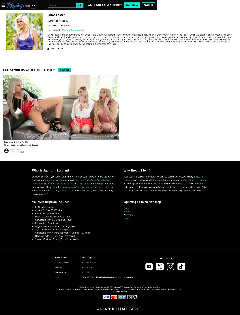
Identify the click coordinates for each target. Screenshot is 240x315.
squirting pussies (69, 187)
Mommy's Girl (15, 149)
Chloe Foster (10, 145)
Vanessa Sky (67, 184)
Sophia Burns (84, 184)
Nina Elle (20, 145)
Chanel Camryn (39, 184)
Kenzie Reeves (31, 145)
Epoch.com (70, 289)
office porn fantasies (197, 180)
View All (64, 70)
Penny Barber (103, 180)
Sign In (148, 5)
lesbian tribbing (85, 187)
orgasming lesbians (54, 180)
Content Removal (120, 292)
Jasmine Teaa (89, 180)
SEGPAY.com (149, 289)
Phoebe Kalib (54, 184)
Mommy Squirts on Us (73, 30)
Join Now (132, 5)
